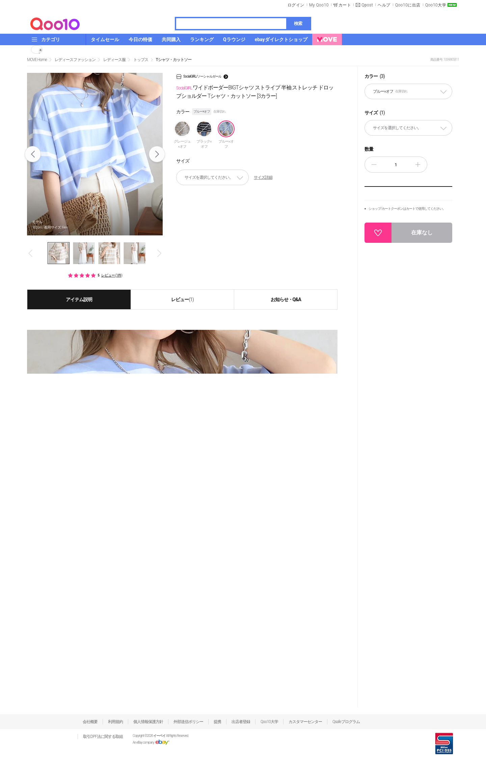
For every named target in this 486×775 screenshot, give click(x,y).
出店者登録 (241, 721)
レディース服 (114, 59)
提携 (217, 721)
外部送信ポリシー (188, 721)
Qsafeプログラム (346, 721)
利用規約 (115, 721)
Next (157, 154)
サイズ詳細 (263, 177)
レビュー (182, 299)
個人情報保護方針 (148, 721)
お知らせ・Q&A (286, 299)
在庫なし (422, 232)
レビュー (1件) (111, 275)
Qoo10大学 (435, 5)
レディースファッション (75, 59)
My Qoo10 (319, 5)
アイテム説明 (79, 299)
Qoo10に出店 (408, 5)
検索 (298, 23)
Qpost (367, 5)
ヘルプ (384, 5)
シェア (40, 50)
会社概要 (90, 721)
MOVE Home (37, 59)
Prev (33, 154)
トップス (140, 59)
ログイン (296, 5)
